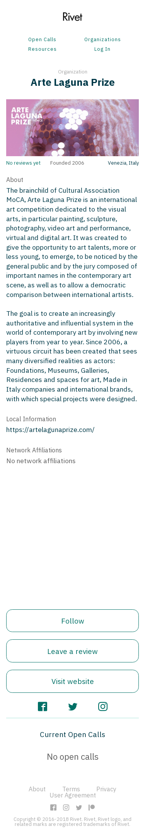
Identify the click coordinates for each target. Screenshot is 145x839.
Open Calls (42, 39)
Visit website (72, 681)
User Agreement (72, 795)
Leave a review (72, 651)
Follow (72, 620)
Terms (71, 789)
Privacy (106, 789)
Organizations (102, 39)
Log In (102, 49)
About (37, 789)
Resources (42, 49)
